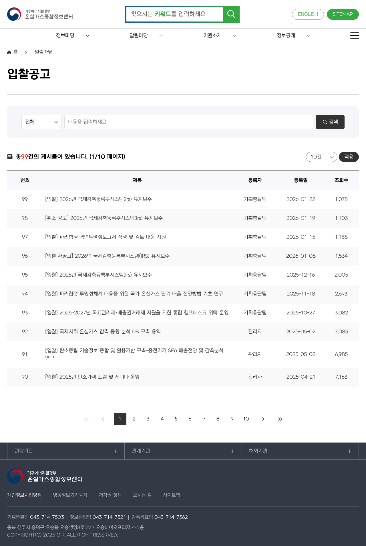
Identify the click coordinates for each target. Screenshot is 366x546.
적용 (348, 157)
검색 (330, 122)
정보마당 (65, 35)
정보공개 (286, 35)
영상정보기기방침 (70, 495)
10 (246, 419)
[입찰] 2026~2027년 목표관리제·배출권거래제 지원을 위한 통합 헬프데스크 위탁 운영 (136, 313)
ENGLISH (308, 14)
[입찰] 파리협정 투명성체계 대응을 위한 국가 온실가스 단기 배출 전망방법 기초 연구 (134, 294)
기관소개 (212, 35)
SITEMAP (343, 14)
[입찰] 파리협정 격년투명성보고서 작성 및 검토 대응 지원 (105, 237)
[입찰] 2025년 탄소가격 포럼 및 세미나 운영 (92, 377)
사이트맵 (171, 495)
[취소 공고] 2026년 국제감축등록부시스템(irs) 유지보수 (104, 218)
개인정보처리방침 (24, 495)
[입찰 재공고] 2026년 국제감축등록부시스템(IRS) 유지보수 (107, 256)
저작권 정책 (110, 495)
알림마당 (139, 35)
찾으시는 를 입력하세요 (168, 14)
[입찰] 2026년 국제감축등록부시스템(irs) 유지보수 (98, 199)
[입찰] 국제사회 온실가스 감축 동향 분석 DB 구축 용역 (103, 331)
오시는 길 (142, 495)
